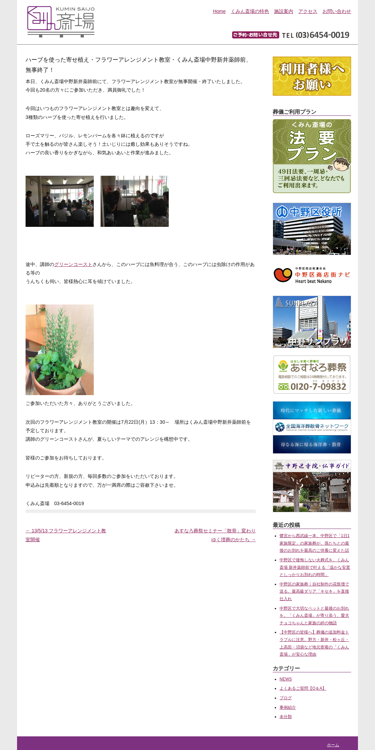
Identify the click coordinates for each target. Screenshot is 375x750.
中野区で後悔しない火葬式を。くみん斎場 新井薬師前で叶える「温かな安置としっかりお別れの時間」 (315, 567)
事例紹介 (288, 707)
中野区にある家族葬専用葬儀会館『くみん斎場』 (61, 20)
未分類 (286, 716)
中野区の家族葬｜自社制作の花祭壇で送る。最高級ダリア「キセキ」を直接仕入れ (314, 591)
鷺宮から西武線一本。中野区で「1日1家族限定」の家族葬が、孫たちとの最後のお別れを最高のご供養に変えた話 (314, 543)
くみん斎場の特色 (250, 11)
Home (219, 11)
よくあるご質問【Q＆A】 (303, 688)
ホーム (333, 745)
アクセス (307, 11)
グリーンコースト (73, 264)
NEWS (286, 679)
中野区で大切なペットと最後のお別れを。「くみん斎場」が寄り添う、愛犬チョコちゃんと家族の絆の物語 (314, 615)
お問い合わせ (336, 11)
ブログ (286, 698)
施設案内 (283, 11)
